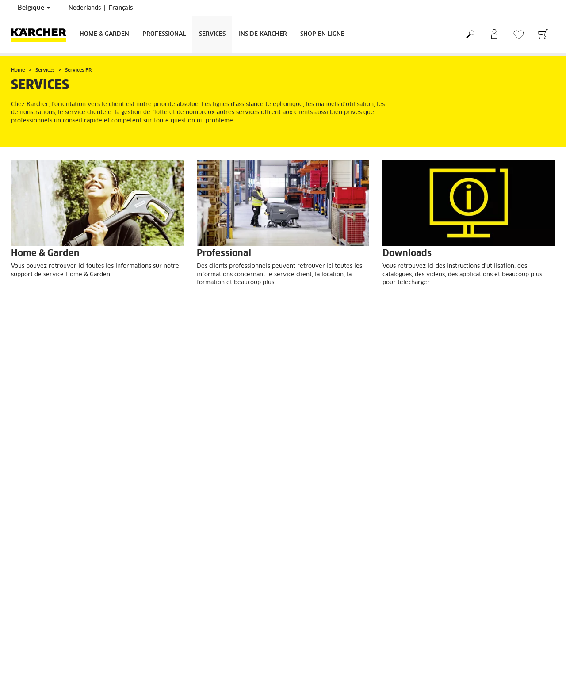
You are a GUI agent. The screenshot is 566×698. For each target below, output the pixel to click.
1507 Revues (446, 525)
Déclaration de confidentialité (329, 641)
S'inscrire (22, 579)
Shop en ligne (322, 34)
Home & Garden (104, 34)
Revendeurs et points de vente (330, 579)
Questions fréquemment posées (331, 590)
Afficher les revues (454, 535)
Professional (164, 34)
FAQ (16, 524)
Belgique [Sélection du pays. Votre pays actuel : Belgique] (34, 8)
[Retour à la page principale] (42, 34)
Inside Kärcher (263, 34)
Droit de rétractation (38, 503)
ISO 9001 (302, 651)
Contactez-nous (170, 641)
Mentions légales (312, 630)
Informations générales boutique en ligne (65, 514)
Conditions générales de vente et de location (348, 600)
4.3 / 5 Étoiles (447, 514)
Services (212, 34)
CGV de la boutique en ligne (47, 493)
